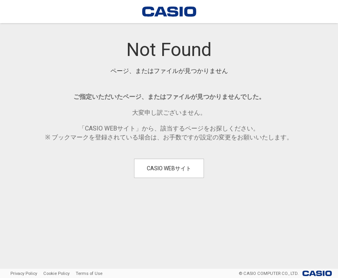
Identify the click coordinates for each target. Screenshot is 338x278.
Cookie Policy (56, 273)
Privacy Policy (23, 273)
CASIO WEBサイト (169, 168)
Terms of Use (89, 273)
